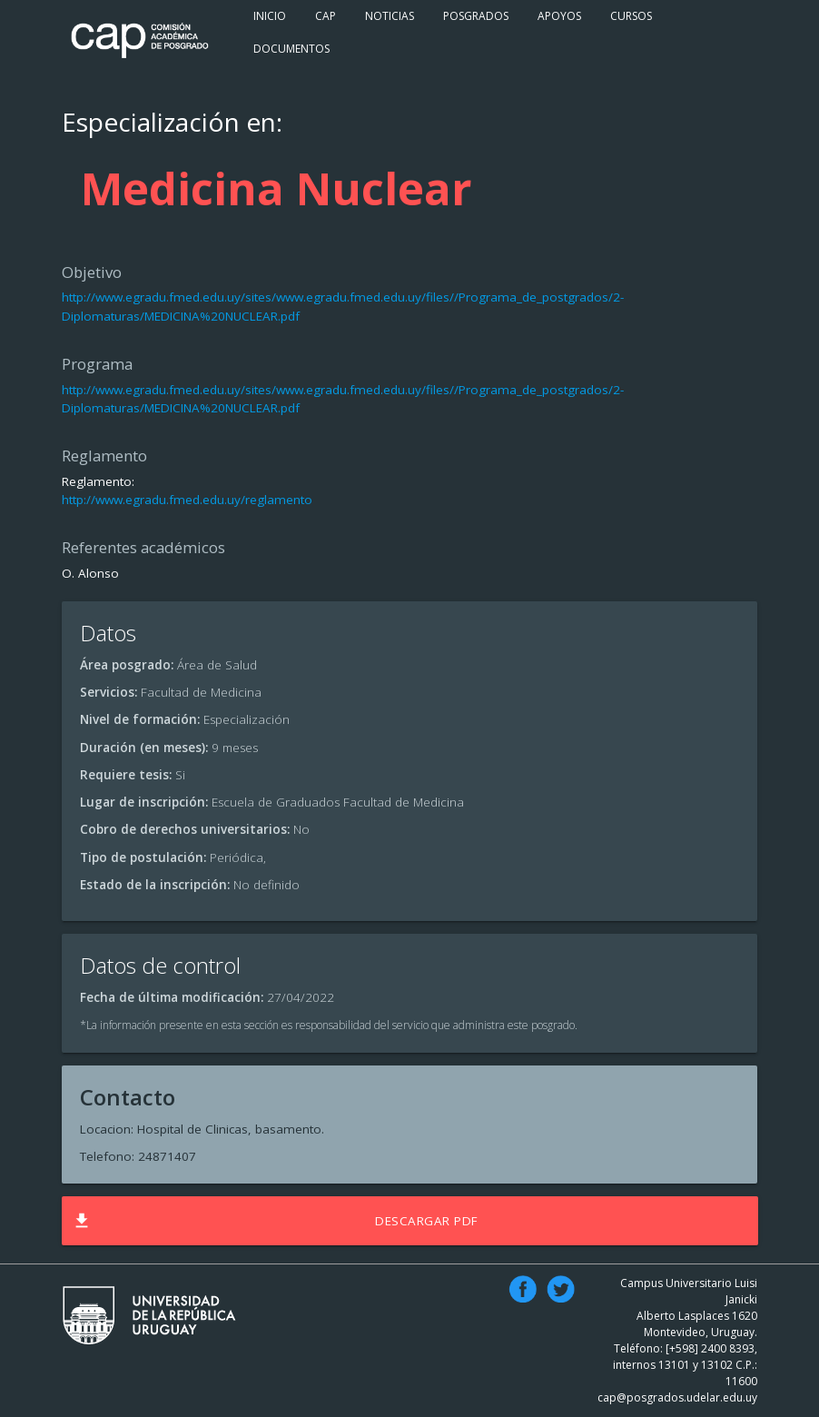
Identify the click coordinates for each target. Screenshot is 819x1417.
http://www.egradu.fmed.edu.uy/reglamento (187, 499)
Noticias (389, 16)
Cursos (631, 16)
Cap (325, 16)
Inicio (269, 16)
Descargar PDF (274, 1220)
